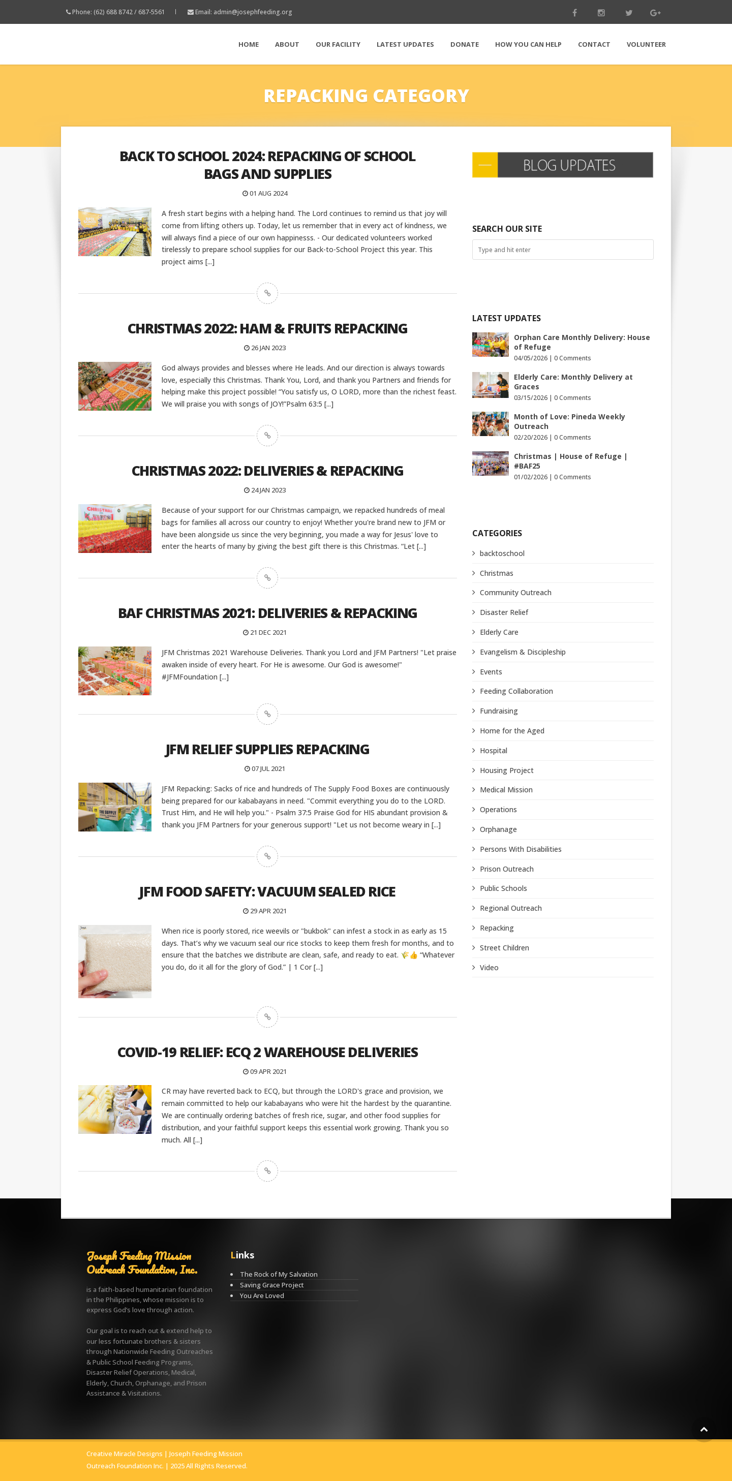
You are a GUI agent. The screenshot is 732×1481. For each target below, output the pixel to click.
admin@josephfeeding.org (253, 12)
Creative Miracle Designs (124, 1453)
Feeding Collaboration (516, 691)
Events (491, 671)
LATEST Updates (405, 44)
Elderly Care (499, 632)
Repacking (497, 928)
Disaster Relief (504, 612)
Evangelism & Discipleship (523, 652)
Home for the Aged (512, 730)
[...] (210, 261)
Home (248, 44)
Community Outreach (516, 592)
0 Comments (572, 358)
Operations (498, 809)
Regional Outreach (511, 908)
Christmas (496, 573)
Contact (594, 44)
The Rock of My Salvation (279, 1274)
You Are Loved (262, 1295)
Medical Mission (506, 789)
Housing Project (507, 770)
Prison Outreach (507, 869)
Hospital (493, 750)
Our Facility (338, 44)
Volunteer (646, 44)
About (287, 44)
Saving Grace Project (272, 1284)
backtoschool (502, 553)
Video (489, 967)
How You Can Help (528, 44)
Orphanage (498, 829)
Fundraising (499, 711)
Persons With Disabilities (521, 849)
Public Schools (503, 888)
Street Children (504, 947)
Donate (464, 44)
